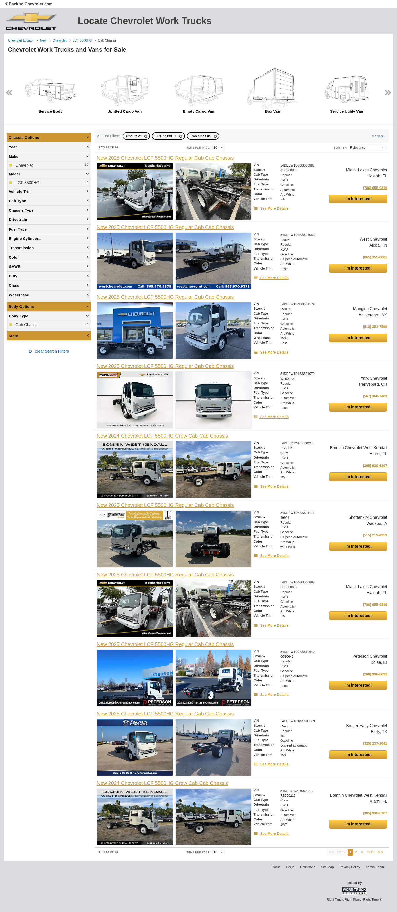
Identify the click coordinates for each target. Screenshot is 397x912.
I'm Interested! (358, 199)
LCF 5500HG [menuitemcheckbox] (26, 183)
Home (276, 867)
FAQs (290, 867)
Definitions (307, 867)
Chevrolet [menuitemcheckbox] (23, 165)
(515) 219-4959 (375, 535)
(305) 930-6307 (375, 466)
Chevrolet (134, 136)
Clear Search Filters (49, 351)
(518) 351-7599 (375, 327)
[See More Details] (271, 208)
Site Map (327, 867)
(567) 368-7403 (375, 396)
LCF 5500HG (166, 136)
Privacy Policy (350, 867)
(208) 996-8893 (375, 674)
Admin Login (375, 867)
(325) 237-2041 (375, 743)
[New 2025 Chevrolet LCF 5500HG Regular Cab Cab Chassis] (165, 158)
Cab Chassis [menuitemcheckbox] (26, 325)
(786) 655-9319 (375, 188)
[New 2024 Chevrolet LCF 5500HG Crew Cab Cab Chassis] (162, 436)
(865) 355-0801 (375, 257)
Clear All (378, 136)
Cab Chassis (200, 136)
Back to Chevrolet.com (29, 4)
